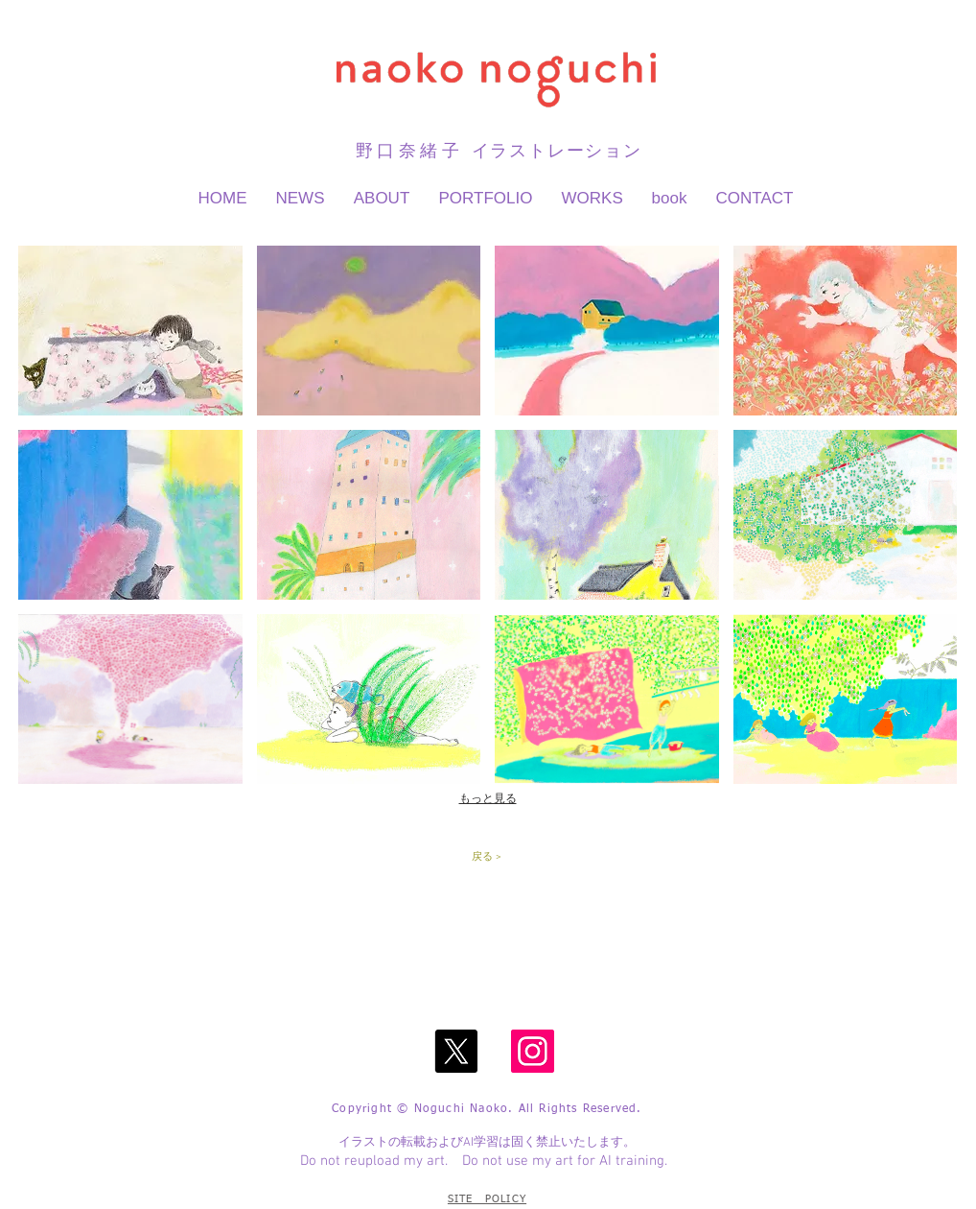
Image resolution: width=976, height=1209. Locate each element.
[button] (130, 330)
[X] (455, 1051)
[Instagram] (532, 1051)
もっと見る (488, 798)
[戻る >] (486, 858)
